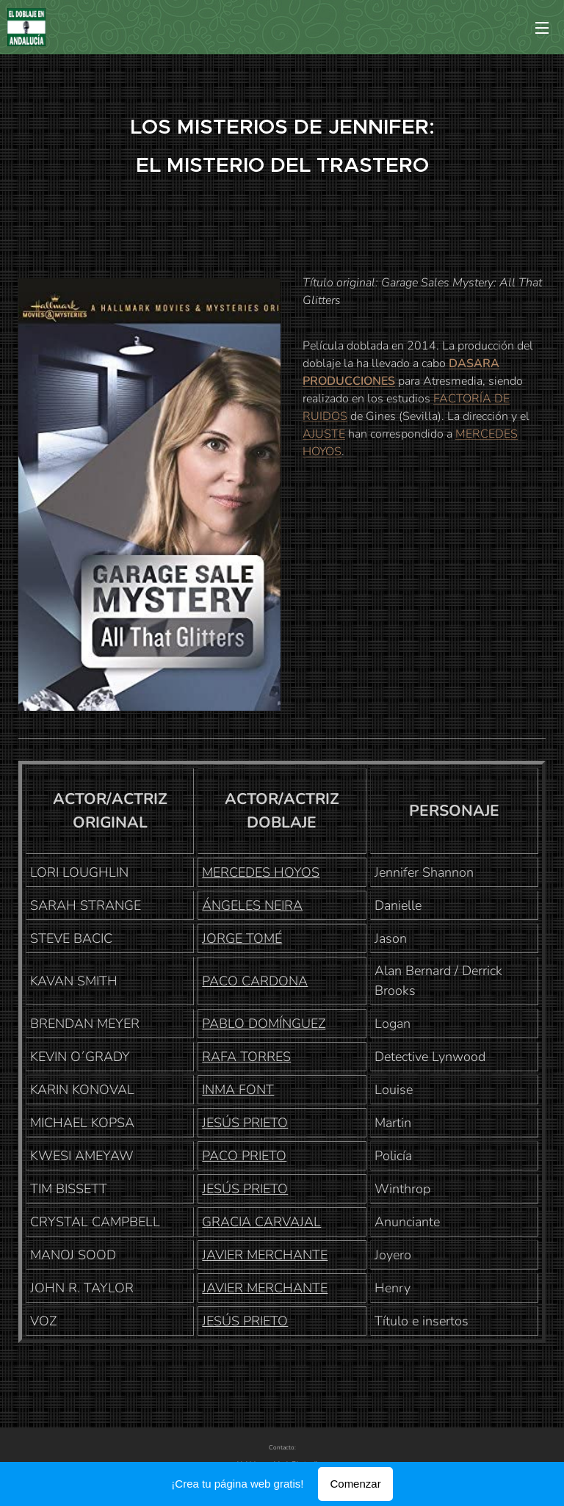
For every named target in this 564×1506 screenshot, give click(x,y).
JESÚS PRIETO (245, 1123)
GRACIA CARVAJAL (261, 1222)
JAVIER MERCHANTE (265, 1255)
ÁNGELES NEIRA (252, 905)
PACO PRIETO (244, 1156)
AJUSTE (324, 434)
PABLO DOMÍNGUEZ (263, 1023)
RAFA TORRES (246, 1056)
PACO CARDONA (255, 981)
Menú (542, 28)
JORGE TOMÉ (242, 938)
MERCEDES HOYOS (260, 872)
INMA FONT (238, 1089)
